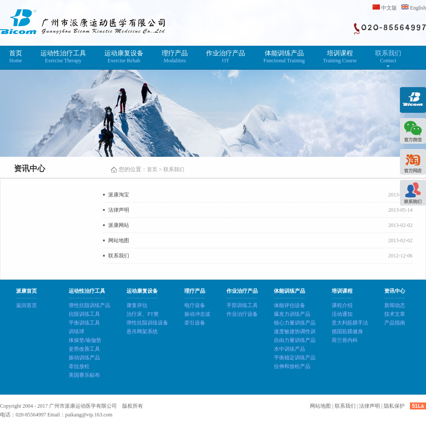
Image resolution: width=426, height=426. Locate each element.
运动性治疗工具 (63, 57)
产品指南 (394, 323)
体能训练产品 (284, 57)
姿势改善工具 (84, 349)
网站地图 (118, 240)
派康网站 (118, 225)
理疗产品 (175, 57)
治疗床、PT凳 (142, 314)
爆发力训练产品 (292, 314)
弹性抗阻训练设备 (147, 323)
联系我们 (388, 57)
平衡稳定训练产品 (295, 358)
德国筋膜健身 (347, 331)
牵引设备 (194, 323)
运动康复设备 (123, 57)
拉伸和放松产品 (292, 366)
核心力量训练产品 (295, 323)
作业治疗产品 (225, 57)
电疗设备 (194, 305)
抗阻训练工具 (84, 314)
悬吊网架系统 (142, 331)
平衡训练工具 (84, 323)
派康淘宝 (118, 195)
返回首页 (26, 305)
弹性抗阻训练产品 (89, 305)
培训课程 (340, 57)
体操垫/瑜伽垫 (85, 340)
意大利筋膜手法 (350, 323)
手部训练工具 (242, 305)
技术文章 (394, 314)
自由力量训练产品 (295, 340)
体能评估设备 (289, 305)
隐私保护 (394, 406)
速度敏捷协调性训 (295, 331)
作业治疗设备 (242, 314)
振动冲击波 (197, 314)
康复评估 (136, 305)
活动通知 (342, 314)
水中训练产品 (289, 349)
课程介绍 (342, 305)
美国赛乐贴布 (84, 375)
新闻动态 (394, 305)
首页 (15, 57)
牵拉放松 (79, 366)
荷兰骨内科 (345, 340)
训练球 (76, 331)
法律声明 (118, 210)
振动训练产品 (84, 358)
